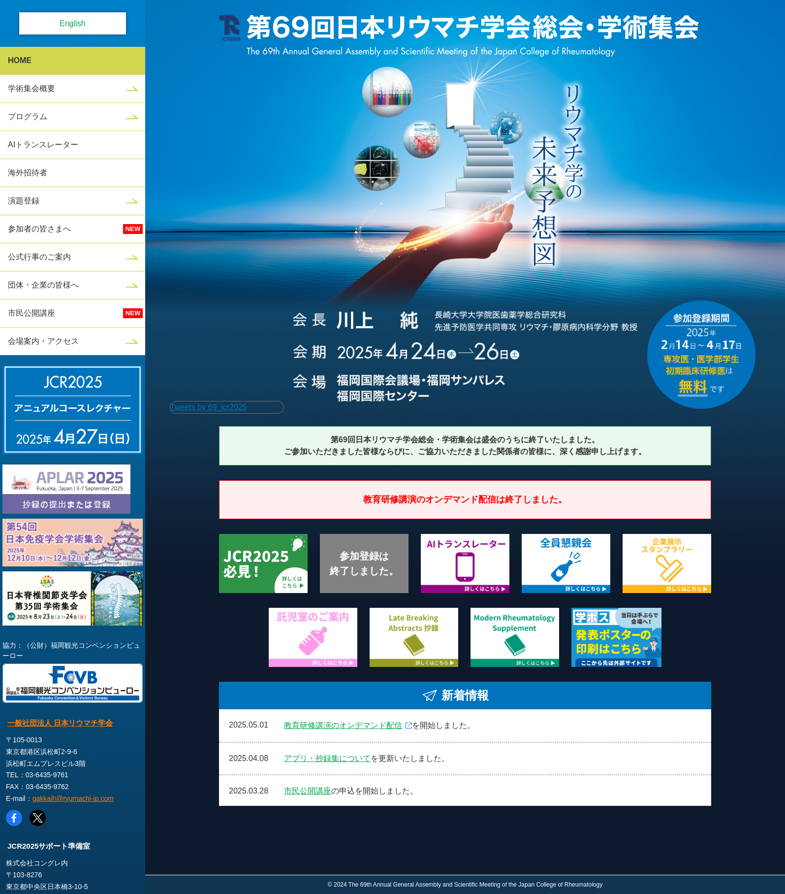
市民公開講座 (31, 313)
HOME (19, 60)
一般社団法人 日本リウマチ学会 (60, 723)
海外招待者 (27, 172)
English (72, 23)
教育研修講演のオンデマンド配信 (343, 725)
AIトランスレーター (43, 144)
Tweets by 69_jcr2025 (208, 407)
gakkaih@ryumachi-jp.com (73, 798)
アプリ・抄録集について (327, 758)
